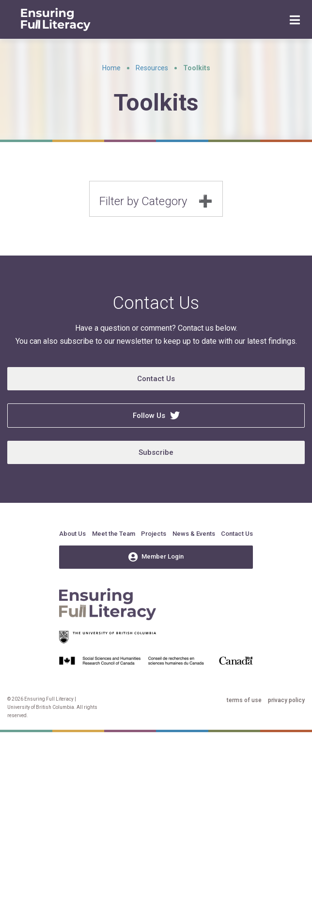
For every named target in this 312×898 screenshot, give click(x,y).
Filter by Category (143, 201)
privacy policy (286, 700)
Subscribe (156, 452)
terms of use (244, 700)
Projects (153, 533)
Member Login (156, 557)
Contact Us (156, 378)
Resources (152, 68)
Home (111, 68)
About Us (72, 533)
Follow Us (156, 415)
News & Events (193, 533)
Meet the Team (113, 533)
